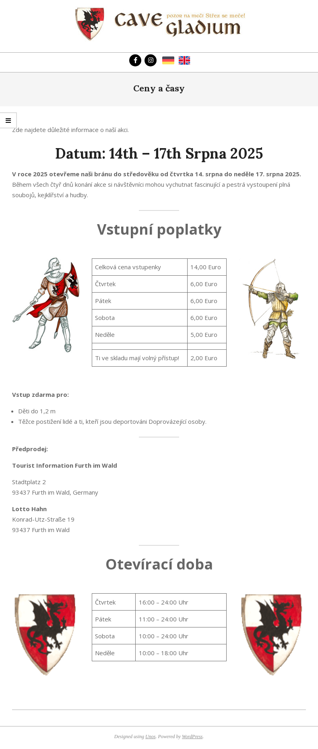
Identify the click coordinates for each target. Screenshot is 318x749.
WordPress (192, 736)
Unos (150, 736)
